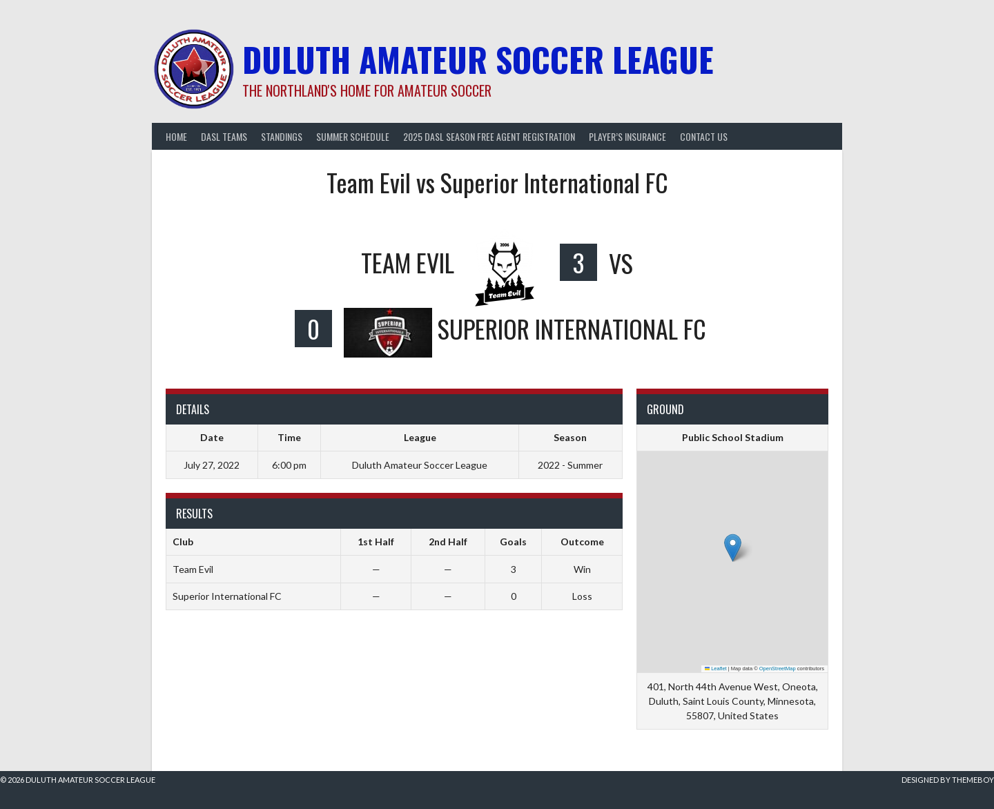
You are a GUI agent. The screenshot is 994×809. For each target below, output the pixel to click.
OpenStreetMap (777, 668)
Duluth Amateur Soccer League (478, 59)
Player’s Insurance (627, 136)
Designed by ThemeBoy (948, 779)
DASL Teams (224, 136)
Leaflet (716, 668)
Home (176, 136)
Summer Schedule (352, 136)
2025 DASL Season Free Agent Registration (489, 136)
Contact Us (704, 136)
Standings (281, 136)
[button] (732, 548)
